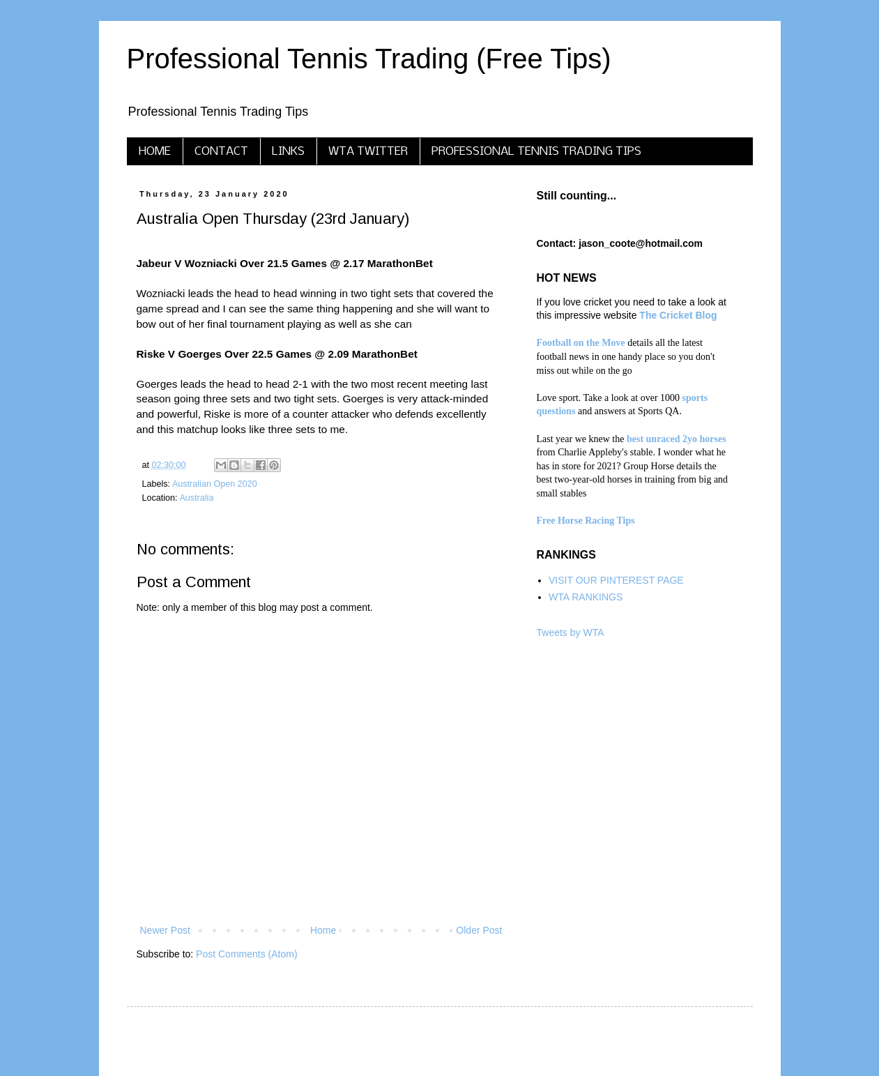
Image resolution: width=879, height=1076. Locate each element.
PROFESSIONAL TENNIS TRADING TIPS (536, 151)
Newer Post (165, 930)
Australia (196, 498)
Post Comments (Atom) (246, 954)
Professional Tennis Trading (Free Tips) (369, 58)
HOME (155, 151)
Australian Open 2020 (214, 484)
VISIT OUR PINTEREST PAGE (616, 580)
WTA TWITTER (368, 151)
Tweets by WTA (570, 632)
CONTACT (221, 151)
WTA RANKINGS (585, 597)
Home (323, 930)
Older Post (479, 930)
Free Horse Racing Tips (586, 520)
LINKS (288, 151)
